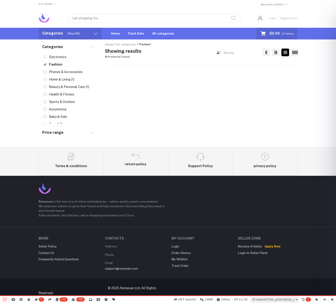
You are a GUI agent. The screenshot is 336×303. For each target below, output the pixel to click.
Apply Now (272, 246)
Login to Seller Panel (253, 253)
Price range (52, 132)
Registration (289, 18)
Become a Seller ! (273, 4)
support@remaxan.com (121, 268)
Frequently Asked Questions (58, 259)
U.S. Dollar (45, 4)
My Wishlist (180, 259)
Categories (52, 47)
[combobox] (241, 53)
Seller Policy (47, 246)
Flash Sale (136, 33)
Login (272, 18)
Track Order (180, 266)
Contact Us (46, 253)
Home (115, 33)
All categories (163, 33)
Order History (181, 253)
